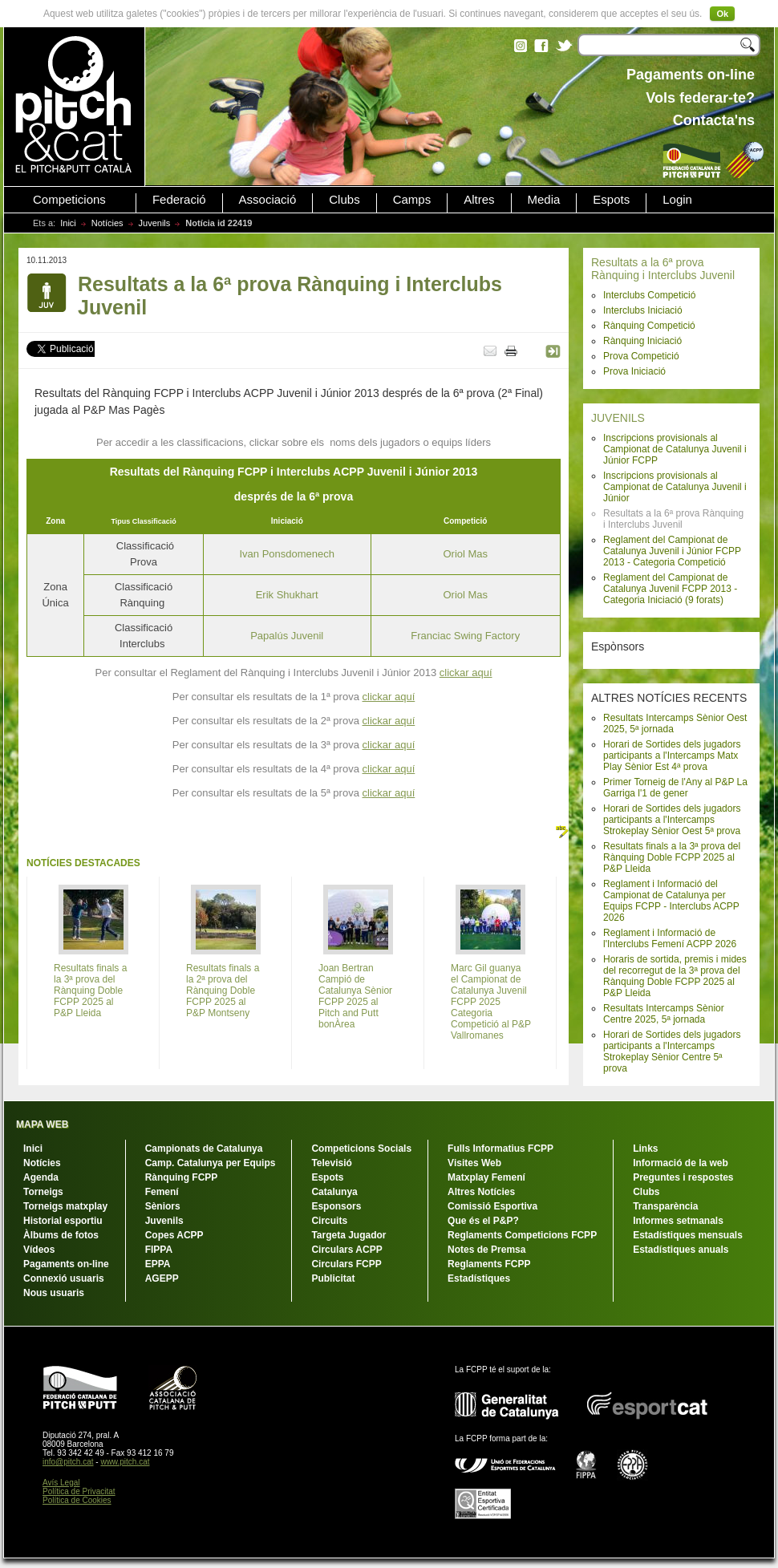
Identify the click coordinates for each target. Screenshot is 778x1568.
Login (677, 199)
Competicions (69, 199)
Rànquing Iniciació (642, 340)
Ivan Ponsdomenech (286, 554)
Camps (412, 199)
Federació (179, 199)
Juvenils (155, 223)
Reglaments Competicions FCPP (522, 1235)
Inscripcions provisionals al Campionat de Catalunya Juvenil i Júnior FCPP (675, 449)
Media (544, 199)
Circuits (329, 1220)
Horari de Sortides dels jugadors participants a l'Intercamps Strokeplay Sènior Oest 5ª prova (671, 820)
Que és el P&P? (483, 1220)
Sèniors (162, 1206)
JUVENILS (618, 417)
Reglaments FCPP (489, 1264)
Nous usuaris (53, 1293)
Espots (611, 199)
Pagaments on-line (66, 1264)
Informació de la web (680, 1163)
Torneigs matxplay (65, 1206)
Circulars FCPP (346, 1264)
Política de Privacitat (79, 1491)
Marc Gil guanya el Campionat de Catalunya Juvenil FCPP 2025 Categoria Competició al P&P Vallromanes (491, 1001)
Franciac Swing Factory (465, 636)
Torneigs (43, 1191)
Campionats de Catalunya (204, 1148)
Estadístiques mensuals (688, 1235)
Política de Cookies (77, 1500)
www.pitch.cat (124, 1461)
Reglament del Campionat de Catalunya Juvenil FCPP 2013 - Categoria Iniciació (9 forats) (670, 589)
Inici (68, 223)
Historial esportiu (63, 1220)
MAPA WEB (42, 1124)
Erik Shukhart (287, 595)
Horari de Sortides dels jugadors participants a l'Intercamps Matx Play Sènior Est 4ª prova (671, 755)
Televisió (331, 1163)
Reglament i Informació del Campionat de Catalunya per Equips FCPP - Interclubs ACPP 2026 (671, 900)
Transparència (665, 1206)
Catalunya (334, 1191)
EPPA (158, 1264)
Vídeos (39, 1249)
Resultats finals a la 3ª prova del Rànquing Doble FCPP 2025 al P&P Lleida (671, 857)
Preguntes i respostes (683, 1177)
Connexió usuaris (63, 1278)
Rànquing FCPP (181, 1177)
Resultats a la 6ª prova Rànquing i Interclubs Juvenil (663, 269)
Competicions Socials (361, 1148)
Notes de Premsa (486, 1249)
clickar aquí (466, 673)
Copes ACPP (174, 1235)
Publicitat (333, 1278)
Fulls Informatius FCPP (500, 1148)
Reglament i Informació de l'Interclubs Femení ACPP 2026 (669, 938)
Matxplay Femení (486, 1177)
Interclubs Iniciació (643, 310)
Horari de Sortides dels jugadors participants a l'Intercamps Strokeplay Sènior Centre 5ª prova (671, 1051)
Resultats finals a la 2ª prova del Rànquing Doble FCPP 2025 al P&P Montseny (222, 990)
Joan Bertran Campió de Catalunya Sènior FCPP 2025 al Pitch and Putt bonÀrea (355, 996)
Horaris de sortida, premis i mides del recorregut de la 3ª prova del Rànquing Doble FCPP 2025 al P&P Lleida (675, 976)
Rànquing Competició (649, 325)
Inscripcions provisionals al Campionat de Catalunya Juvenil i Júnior (675, 487)
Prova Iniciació (634, 371)
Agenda (41, 1177)
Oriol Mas (465, 554)
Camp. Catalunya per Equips (210, 1163)
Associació (268, 199)
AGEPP (162, 1278)
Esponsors (336, 1206)
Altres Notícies (481, 1191)
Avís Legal (61, 1482)
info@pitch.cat (68, 1461)
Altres (479, 199)
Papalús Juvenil (286, 636)
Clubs (344, 199)
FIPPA (158, 1249)
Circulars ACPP (346, 1249)
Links (645, 1148)
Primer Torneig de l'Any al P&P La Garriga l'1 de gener (675, 787)
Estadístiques (479, 1278)
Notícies (107, 223)
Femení (162, 1191)
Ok (722, 13)
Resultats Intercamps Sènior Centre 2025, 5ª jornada (663, 1014)
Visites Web (474, 1163)
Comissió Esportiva (492, 1206)
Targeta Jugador (348, 1235)
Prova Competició (641, 356)
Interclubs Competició (649, 295)
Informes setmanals (678, 1220)
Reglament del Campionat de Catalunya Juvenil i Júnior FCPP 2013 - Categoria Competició (672, 551)
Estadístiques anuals (680, 1249)
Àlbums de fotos (61, 1235)
